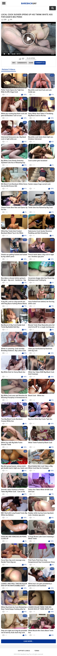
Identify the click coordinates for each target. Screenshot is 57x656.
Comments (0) (40, 63)
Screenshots (22, 63)
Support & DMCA (24, 650)
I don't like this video (23, 59)
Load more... (28, 641)
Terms (36, 650)
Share (31, 63)
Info (13, 63)
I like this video (20, 59)
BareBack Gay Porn (26, 654)
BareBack (29, 3)
